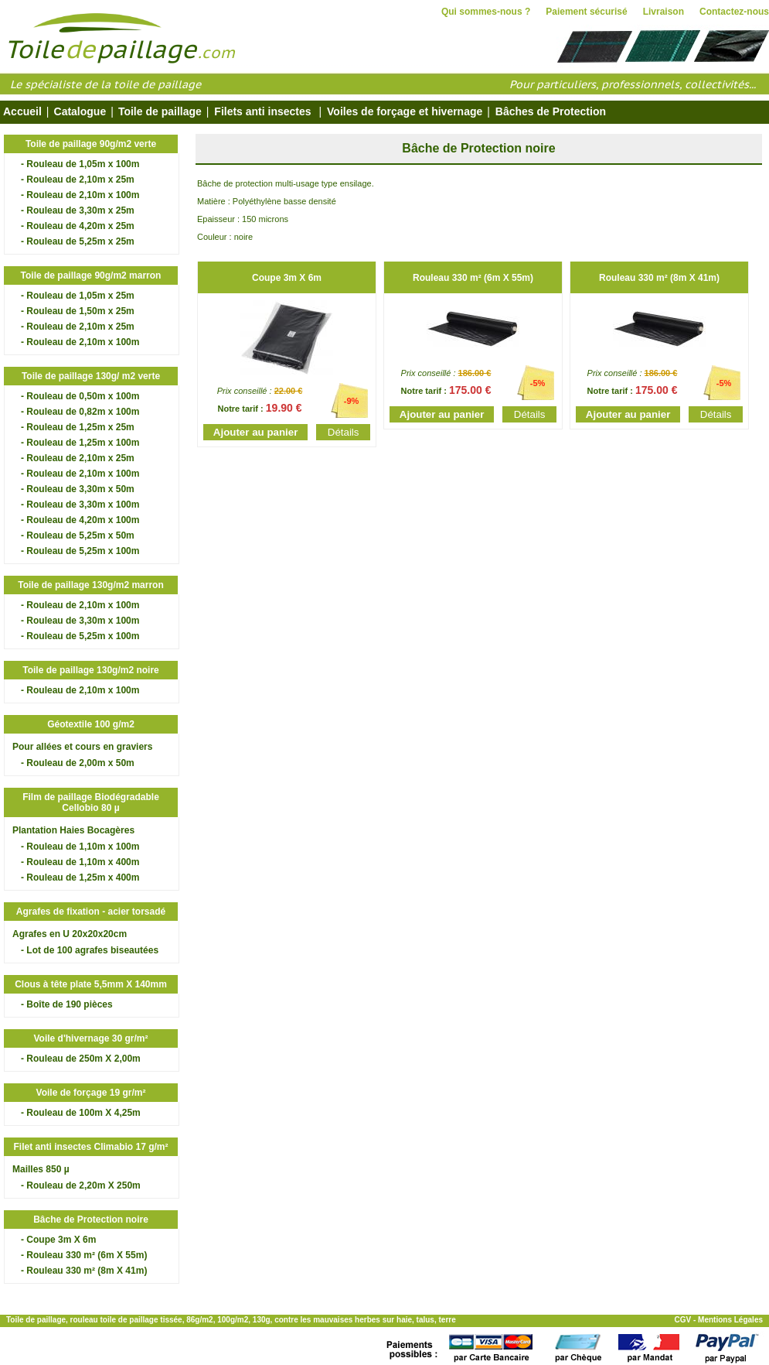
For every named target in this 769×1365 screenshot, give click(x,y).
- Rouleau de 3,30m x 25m (77, 210)
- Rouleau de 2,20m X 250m (81, 1185)
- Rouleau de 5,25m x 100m (80, 551)
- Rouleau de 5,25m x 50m (77, 535)
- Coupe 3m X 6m (58, 1239)
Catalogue (80, 111)
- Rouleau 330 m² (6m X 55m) (84, 1255)
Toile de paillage (160, 111)
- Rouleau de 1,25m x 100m (80, 442)
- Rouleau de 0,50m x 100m (80, 396)
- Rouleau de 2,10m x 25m (77, 179)
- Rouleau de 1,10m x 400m (80, 862)
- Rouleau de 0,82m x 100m (80, 411)
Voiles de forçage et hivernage (403, 111)
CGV (683, 1319)
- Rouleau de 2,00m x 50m (77, 763)
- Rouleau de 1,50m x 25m (77, 311)
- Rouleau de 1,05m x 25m (77, 295)
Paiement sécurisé (586, 11)
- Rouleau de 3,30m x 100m (80, 504)
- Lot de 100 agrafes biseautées (89, 950)
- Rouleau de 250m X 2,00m (81, 1058)
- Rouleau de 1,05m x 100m (80, 164)
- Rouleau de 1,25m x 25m (77, 427)
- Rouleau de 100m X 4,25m (81, 1112)
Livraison (663, 11)
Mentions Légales (730, 1319)
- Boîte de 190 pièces (67, 1004)
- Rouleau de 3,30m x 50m (77, 489)
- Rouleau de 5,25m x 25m (77, 241)
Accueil (22, 111)
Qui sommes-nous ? (485, 11)
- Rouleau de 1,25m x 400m (80, 877)
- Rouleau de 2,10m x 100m (80, 195)
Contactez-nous (734, 11)
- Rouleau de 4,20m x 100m (80, 520)
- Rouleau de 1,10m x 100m (80, 846)
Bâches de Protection (547, 111)
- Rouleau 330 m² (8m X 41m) (84, 1270)
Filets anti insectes (262, 111)
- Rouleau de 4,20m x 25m (77, 226)
